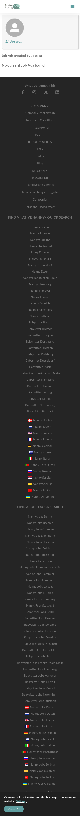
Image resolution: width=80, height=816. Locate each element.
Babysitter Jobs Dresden (40, 637)
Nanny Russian (40, 471)
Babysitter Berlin (40, 322)
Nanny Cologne (40, 239)
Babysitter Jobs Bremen (40, 618)
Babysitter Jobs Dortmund (40, 631)
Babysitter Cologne (40, 335)
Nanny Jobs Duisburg (40, 548)
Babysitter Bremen (40, 328)
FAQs (40, 156)
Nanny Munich (40, 303)
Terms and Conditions (40, 120)
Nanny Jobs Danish (40, 707)
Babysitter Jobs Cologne (40, 624)
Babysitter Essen (40, 367)
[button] (72, 6)
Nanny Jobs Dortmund (40, 535)
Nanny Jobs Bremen (40, 523)
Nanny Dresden (40, 252)
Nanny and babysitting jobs (40, 192)
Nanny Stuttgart (40, 316)
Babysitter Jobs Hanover (40, 675)
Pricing (40, 135)
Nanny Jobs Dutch (40, 713)
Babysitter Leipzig (40, 392)
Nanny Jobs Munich (40, 593)
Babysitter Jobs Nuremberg (40, 694)
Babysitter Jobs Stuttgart (40, 701)
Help (40, 148)
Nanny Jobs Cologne (40, 529)
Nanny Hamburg (40, 284)
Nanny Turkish (40, 490)
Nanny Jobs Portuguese (40, 751)
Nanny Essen (40, 271)
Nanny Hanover (40, 290)
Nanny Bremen (40, 233)
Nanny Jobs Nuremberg (40, 599)
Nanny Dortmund (40, 246)
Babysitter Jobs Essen (40, 656)
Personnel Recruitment (40, 207)
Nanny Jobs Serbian (40, 764)
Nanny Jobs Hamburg (40, 573)
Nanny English (40, 433)
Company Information (40, 112)
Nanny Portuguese (40, 464)
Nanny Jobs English (40, 720)
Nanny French (40, 439)
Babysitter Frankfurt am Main (40, 373)
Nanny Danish (40, 420)
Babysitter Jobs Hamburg (40, 669)
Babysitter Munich (40, 398)
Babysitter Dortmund (40, 341)
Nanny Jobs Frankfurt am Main (40, 567)
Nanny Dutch (40, 426)
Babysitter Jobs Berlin (40, 612)
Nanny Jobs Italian (40, 745)
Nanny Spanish (40, 484)
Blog (40, 163)
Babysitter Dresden (40, 348)
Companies (40, 199)
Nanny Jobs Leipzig (40, 586)
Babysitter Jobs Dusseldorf (40, 650)
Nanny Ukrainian (40, 496)
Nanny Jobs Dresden (40, 542)
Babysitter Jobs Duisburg (40, 643)
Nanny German (40, 445)
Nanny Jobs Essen (40, 561)
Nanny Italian (40, 458)
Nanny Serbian (40, 477)
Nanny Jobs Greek (40, 739)
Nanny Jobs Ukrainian (40, 783)
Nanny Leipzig (40, 297)
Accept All (14, 808)
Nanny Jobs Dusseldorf (40, 554)
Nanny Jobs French (40, 726)
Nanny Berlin (40, 227)
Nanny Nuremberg (40, 309)
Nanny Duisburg (40, 258)
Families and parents (40, 184)
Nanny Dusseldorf (40, 265)
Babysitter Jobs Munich (40, 688)
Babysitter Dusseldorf (40, 360)
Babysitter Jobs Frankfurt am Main (40, 662)
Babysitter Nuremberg (40, 405)
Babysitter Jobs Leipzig (40, 682)
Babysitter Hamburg (40, 379)
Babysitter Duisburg (40, 354)
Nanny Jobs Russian (40, 758)
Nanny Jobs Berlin (40, 516)
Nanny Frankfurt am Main (40, 278)
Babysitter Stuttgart (40, 411)
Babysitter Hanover (40, 386)
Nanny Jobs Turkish (40, 777)
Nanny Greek (40, 452)
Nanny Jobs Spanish (40, 771)
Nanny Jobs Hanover (40, 580)
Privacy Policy (40, 127)
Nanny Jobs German (40, 732)
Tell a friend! (40, 171)
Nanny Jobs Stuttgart (40, 605)
